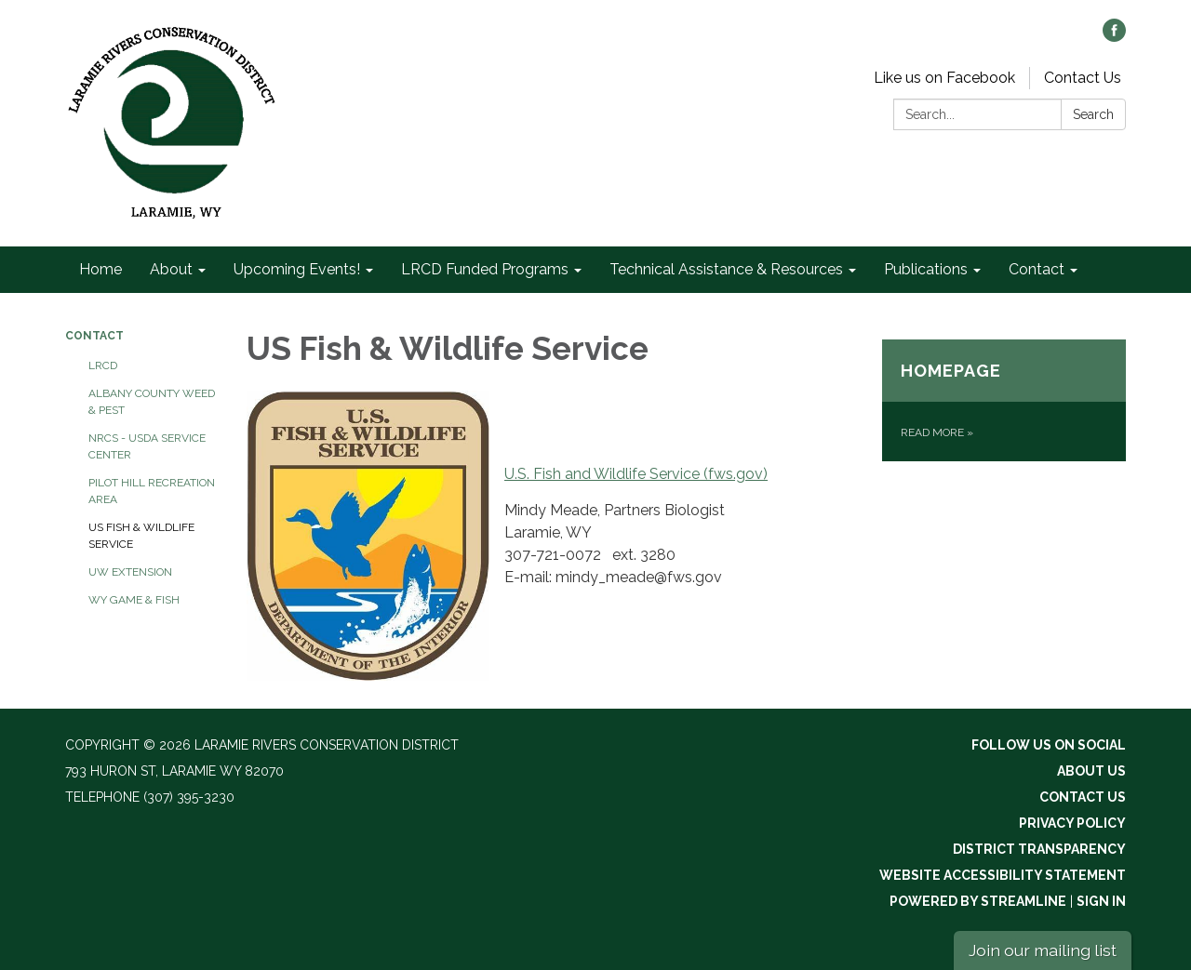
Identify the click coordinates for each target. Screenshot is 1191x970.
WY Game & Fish (134, 599)
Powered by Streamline (978, 901)
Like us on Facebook (944, 77)
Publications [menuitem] (926, 269)
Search (1093, 114)
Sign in (1101, 901)
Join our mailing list (1043, 950)
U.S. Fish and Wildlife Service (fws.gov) (636, 474)
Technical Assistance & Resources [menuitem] (726, 269)
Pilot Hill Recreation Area (151, 491)
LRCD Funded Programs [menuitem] (485, 269)
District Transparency (1039, 849)
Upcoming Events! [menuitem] (297, 269)
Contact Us (1082, 77)
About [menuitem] (171, 269)
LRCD (102, 365)
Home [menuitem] (100, 269)
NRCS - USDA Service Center (147, 446)
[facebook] (1114, 37)
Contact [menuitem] (1036, 269)
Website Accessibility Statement (1002, 875)
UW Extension (130, 571)
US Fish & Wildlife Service (141, 536)
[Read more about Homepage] (1004, 400)
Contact (94, 335)
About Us (1091, 771)
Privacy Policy (1072, 823)
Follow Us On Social (1048, 744)
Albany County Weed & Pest (151, 402)
